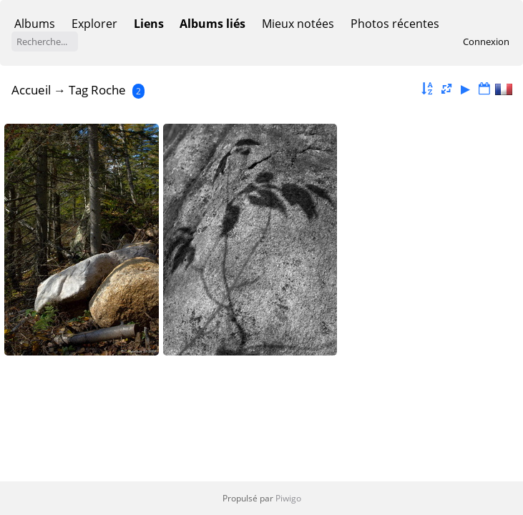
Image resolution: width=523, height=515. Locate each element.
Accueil (31, 90)
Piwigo (288, 498)
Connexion (486, 41)
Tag (78, 90)
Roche (108, 90)
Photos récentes (395, 23)
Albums (34, 23)
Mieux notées (298, 23)
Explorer (94, 23)
